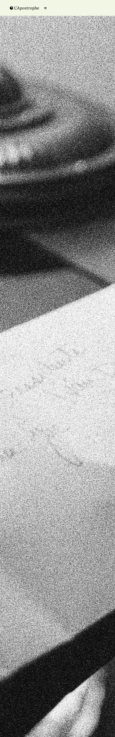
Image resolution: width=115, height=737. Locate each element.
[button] (45, 8)
